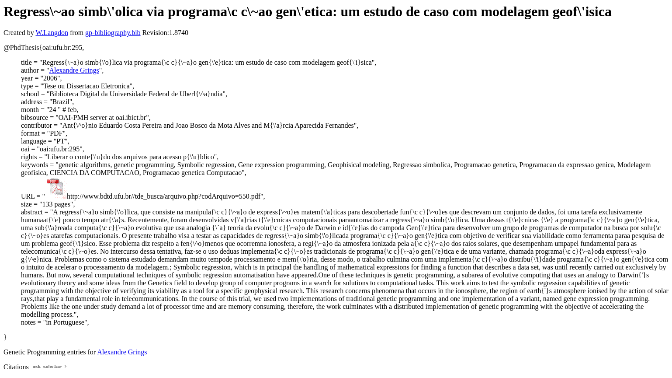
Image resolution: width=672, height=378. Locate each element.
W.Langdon (51, 32)
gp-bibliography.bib (113, 32)
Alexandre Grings (74, 70)
